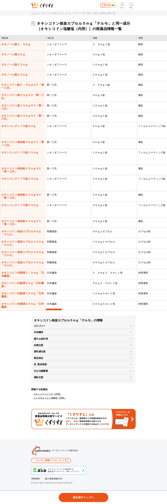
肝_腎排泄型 (40, 364)
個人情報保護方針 (53, 478)
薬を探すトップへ (83, 497)
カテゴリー (40, 326)
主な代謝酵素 (41, 371)
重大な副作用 (41, 338)
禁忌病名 (38, 358)
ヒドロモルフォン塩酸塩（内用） (50, 398)
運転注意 (38, 377)
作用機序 (38, 332)
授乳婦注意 (40, 351)
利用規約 (35, 478)
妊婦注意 (38, 345)
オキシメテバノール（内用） (48, 394)
